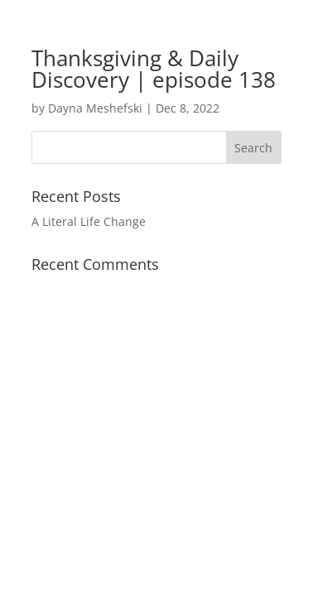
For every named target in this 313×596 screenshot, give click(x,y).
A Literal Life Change (88, 221)
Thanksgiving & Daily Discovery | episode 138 (153, 68)
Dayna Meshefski (95, 108)
